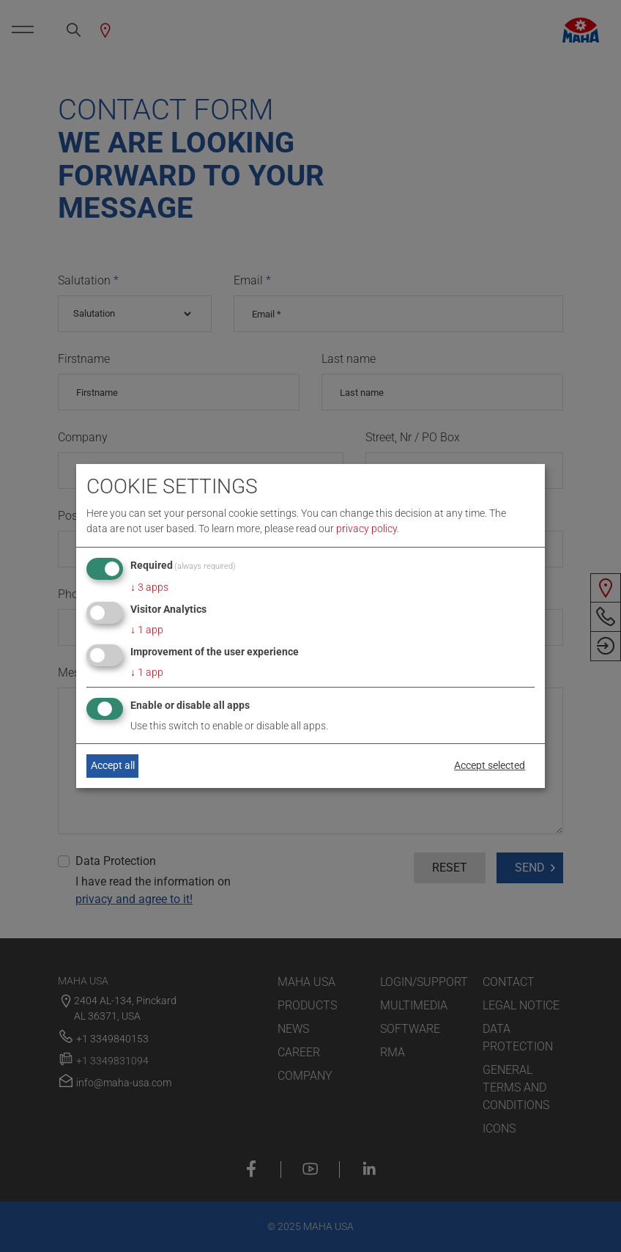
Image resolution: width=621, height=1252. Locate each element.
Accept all (113, 765)
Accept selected (489, 765)
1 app (146, 630)
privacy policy (366, 528)
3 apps (149, 587)
